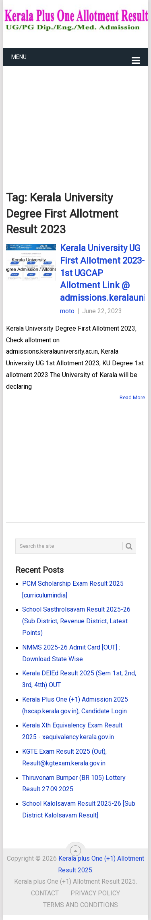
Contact (45, 893)
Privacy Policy (95, 893)
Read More (132, 397)
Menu (19, 57)
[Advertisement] (75, 115)
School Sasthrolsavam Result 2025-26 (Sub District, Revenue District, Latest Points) (76, 621)
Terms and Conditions (80, 905)
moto (67, 311)
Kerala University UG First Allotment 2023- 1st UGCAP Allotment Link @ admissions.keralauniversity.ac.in (102, 273)
